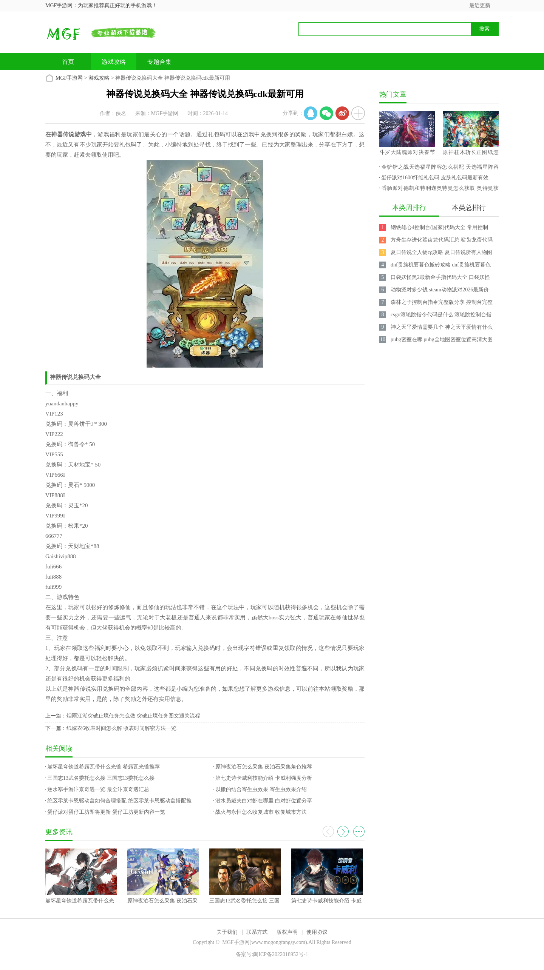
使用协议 (317, 932)
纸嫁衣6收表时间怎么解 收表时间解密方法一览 (121, 728)
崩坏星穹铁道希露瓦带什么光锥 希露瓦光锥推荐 (103, 767)
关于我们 (227, 932)
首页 (68, 62)
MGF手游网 (69, 78)
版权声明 (287, 932)
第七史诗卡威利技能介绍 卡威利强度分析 (263, 778)
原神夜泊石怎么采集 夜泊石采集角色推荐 (263, 767)
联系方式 (256, 932)
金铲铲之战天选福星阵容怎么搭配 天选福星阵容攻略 (439, 168)
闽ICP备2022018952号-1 (280, 954)
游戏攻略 (114, 62)
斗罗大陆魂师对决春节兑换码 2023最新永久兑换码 (407, 153)
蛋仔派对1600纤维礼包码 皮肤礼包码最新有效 (434, 177)
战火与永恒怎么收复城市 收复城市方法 (261, 812)
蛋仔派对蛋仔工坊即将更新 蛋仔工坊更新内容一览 (106, 812)
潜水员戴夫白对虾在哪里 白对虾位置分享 (263, 801)
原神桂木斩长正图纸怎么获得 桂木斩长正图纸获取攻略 (471, 153)
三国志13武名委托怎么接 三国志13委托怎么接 (101, 778)
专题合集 (159, 62)
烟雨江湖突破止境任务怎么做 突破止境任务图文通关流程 (133, 716)
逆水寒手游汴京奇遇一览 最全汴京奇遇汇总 (98, 789)
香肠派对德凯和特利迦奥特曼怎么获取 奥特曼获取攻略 (439, 189)
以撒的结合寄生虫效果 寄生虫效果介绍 (261, 789)
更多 (359, 831)
